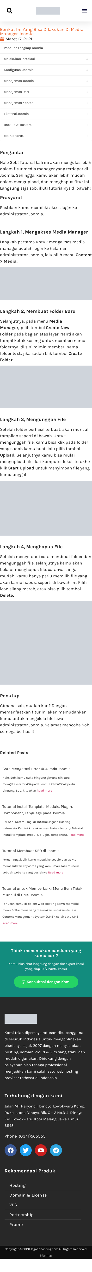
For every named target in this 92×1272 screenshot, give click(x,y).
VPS (13, 1205)
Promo (16, 1224)
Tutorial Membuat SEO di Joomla (31, 850)
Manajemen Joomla (19, 81)
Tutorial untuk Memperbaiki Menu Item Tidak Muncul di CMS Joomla (42, 891)
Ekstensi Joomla (16, 114)
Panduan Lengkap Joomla (23, 48)
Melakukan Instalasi (19, 59)
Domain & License (28, 1195)
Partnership (21, 1214)
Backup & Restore (17, 125)
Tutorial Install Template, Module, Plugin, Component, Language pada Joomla (37, 809)
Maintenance (14, 136)
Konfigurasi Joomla (19, 70)
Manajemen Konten (18, 103)
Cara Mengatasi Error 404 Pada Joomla (36, 768)
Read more (44, 790)
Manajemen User (16, 92)
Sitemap (46, 1255)
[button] (84, 11)
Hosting (17, 1185)
